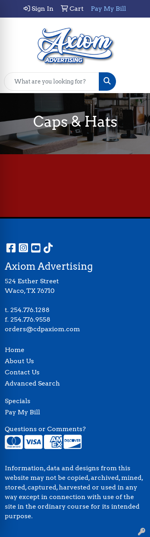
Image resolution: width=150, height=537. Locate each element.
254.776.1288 (30, 310)
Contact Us (22, 372)
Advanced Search (32, 383)
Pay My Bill (22, 412)
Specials (17, 401)
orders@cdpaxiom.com (42, 329)
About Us (19, 361)
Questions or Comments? (45, 429)
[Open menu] (134, 82)
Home (14, 350)
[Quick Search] (51, 81)
